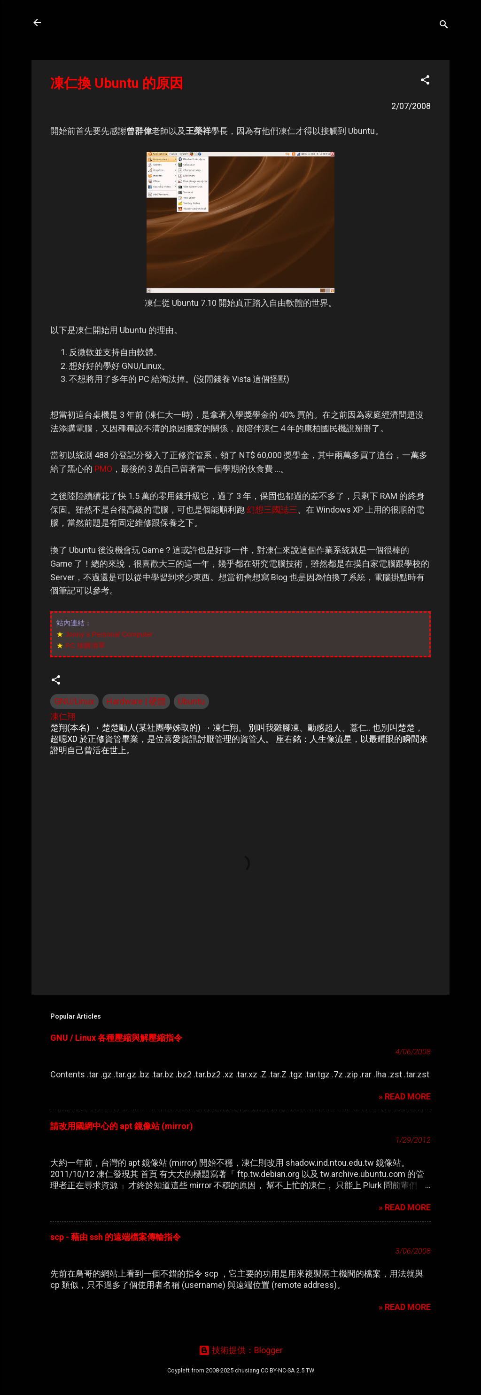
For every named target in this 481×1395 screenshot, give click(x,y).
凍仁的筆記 (82, 22)
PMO (103, 469)
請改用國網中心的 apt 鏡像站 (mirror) (121, 1126)
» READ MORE (405, 1096)
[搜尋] (444, 25)
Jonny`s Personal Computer (109, 634)
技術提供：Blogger (241, 1350)
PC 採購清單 (85, 645)
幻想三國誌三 (272, 509)
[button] (425, 81)
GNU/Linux (74, 701)
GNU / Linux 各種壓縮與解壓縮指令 (116, 1038)
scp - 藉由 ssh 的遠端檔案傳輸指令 (115, 1237)
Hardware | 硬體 (136, 701)
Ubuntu (191, 701)
